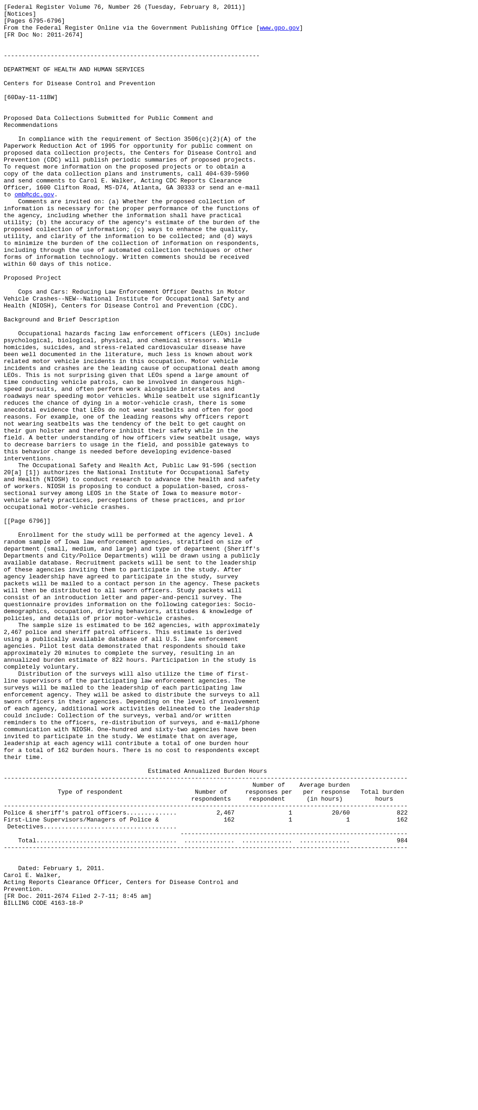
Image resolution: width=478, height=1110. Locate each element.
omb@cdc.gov (34, 233)
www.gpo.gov (280, 33)
